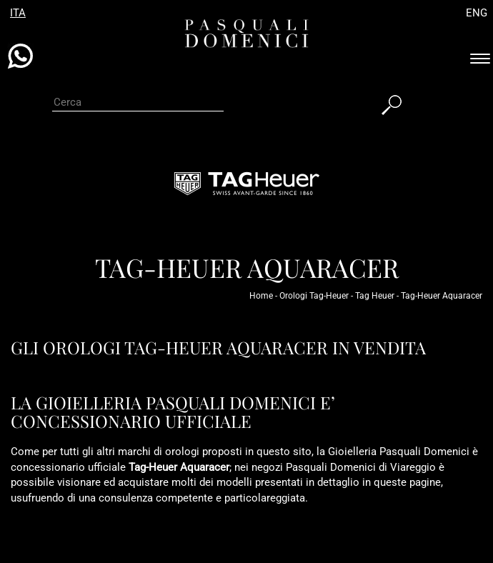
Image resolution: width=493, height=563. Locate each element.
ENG (476, 12)
